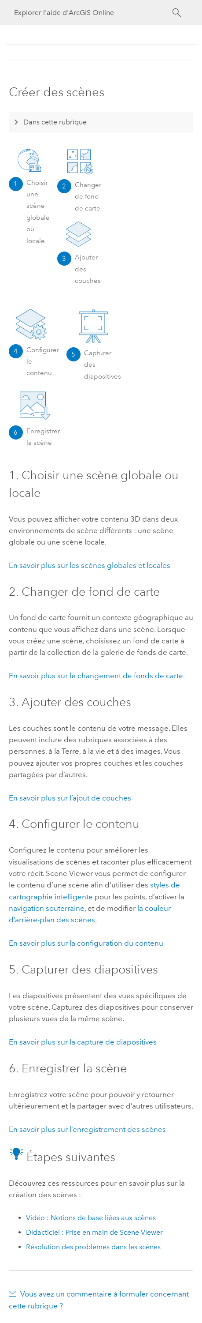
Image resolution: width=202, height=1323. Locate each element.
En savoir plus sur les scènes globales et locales (89, 565)
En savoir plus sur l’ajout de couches (70, 797)
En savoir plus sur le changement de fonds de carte (96, 675)
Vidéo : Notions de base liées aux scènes (91, 1218)
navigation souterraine (46, 908)
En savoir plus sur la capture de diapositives (83, 1041)
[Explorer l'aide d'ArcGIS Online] (93, 12)
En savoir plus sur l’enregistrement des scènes (87, 1129)
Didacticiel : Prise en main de (94, 1232)
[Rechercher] (177, 12)
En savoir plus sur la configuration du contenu (86, 943)
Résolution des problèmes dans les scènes (93, 1247)
